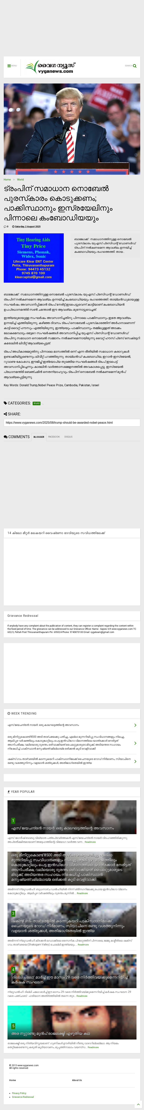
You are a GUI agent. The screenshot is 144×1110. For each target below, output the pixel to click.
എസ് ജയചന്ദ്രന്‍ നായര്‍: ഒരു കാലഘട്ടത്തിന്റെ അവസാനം (62, 828)
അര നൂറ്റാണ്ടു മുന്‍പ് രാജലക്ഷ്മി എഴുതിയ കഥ (50, 1033)
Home (7, 179)
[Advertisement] (72, 30)
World (20, 179)
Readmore (90, 842)
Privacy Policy (19, 1093)
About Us (77, 1080)
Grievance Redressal (23, 1097)
